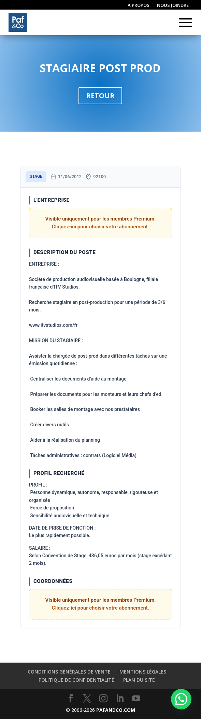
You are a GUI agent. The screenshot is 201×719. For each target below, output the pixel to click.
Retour (100, 95)
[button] (181, 699)
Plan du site (139, 680)
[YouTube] (136, 698)
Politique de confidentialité (76, 680)
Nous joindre (173, 5)
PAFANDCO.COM (115, 710)
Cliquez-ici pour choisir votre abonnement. (100, 227)
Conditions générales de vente (69, 671)
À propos (138, 5)
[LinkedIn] (120, 698)
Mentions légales (142, 671)
